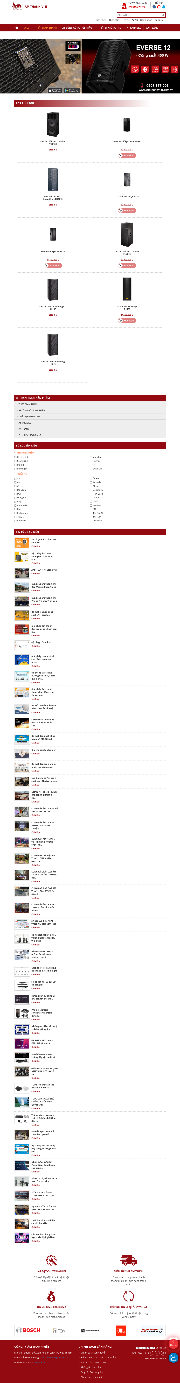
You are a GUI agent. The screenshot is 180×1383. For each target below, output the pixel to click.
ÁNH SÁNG (152, 27)
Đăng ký (159, 19)
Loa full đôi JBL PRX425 (53, 251)
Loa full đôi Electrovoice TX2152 (52, 142)
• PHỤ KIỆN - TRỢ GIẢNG (29, 435)
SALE (26, 27)
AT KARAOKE (134, 27)
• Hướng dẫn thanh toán (92, 1362)
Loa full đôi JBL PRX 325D (127, 141)
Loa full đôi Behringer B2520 (127, 308)
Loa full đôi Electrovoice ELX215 (126, 252)
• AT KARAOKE (24, 422)
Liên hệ (126, 19)
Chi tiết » (35, 546)
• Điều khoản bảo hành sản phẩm (97, 1357)
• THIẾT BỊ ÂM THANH (27, 404)
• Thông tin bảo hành (90, 1367)
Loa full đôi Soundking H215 (53, 363)
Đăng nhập (146, 19)
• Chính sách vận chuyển (92, 1352)
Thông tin (114, 19)
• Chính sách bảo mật (91, 1377)
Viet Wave (161, 1358)
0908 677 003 (42, 1362)
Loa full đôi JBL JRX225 (127, 196)
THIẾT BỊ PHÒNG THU (109, 27)
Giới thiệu (101, 19)
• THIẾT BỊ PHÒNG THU (28, 416)
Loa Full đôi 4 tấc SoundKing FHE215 (52, 197)
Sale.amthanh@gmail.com (55, 1357)
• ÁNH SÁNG (23, 428)
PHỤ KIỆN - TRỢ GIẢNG (28, 35)
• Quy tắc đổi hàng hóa (91, 1372)
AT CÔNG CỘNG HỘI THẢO (77, 27)
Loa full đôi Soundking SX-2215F (52, 308)
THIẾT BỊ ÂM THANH (45, 27)
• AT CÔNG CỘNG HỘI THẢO (31, 410)
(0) (135, 19)
